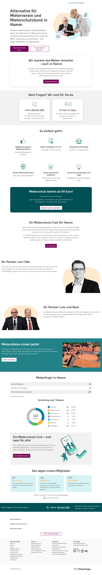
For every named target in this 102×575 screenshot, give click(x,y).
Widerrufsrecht (56, 549)
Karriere (12, 545)
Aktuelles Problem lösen (19, 49)
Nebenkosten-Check (36, 552)
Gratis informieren (9, 360)
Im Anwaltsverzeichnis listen (80, 545)
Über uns (12, 543)
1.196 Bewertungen (62, 495)
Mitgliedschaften (14, 549)
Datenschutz (55, 545)
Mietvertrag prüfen (36, 549)
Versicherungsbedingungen (59, 554)
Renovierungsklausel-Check (38, 550)
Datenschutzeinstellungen (59, 547)
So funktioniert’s (38, 3)
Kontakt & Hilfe (14, 550)
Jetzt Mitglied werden (76, 3)
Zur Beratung (51, 246)
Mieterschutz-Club (36, 543)
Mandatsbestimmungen (58, 552)
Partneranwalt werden (79, 543)
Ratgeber (49, 3)
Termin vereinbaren (51, 81)
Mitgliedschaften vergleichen (51, 208)
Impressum (13, 560)
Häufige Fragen (14, 558)
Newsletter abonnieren (16, 554)
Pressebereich (14, 552)
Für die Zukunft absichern (39, 49)
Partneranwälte (35, 547)
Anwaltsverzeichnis (36, 545)
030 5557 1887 (60, 3)
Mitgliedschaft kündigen (16, 556)
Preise (12, 547)
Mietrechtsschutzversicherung (60, 550)
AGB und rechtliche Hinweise (59, 543)
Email (73, 110)
